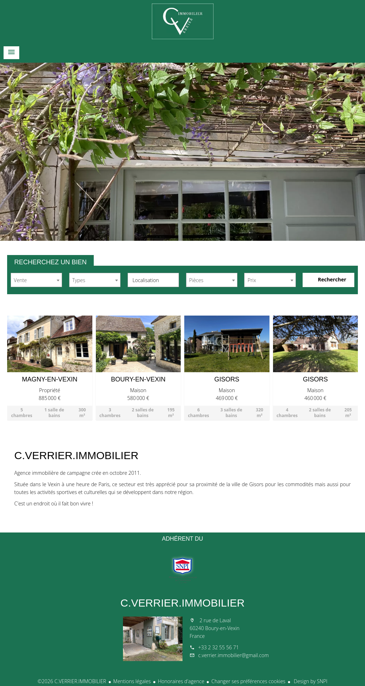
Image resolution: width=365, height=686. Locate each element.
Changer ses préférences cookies (248, 681)
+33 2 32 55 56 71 (218, 647)
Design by (310, 681)
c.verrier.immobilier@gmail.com (233, 655)
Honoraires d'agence (181, 681)
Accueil (182, 21)
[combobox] (36, 280)
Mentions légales (132, 681)
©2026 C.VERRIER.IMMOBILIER (71, 681)
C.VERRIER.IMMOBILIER (182, 603)
